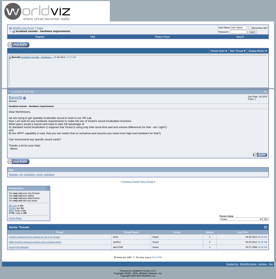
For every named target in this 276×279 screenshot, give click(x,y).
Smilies (12, 208)
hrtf (21, 174)
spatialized (49, 174)
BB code (13, 205)
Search (240, 37)
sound (39, 174)
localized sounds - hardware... (37, 57)
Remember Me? (258, 28)
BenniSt (15, 97)
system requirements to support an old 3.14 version (34, 237)
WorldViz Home (248, 264)
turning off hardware (19, 247)
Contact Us (232, 264)
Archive (263, 264)
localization (29, 174)
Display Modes (256, 51)
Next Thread (147, 181)
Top (271, 264)
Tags (11, 170)
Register (40, 37)
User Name (224, 27)
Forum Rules (15, 218)
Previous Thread (131, 181)
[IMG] (11, 210)
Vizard (40, 28)
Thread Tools (217, 51)
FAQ (92, 37)
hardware (13, 174)
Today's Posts (162, 37)
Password (223, 32)
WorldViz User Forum (23, 28)
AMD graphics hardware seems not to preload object (35, 242)
